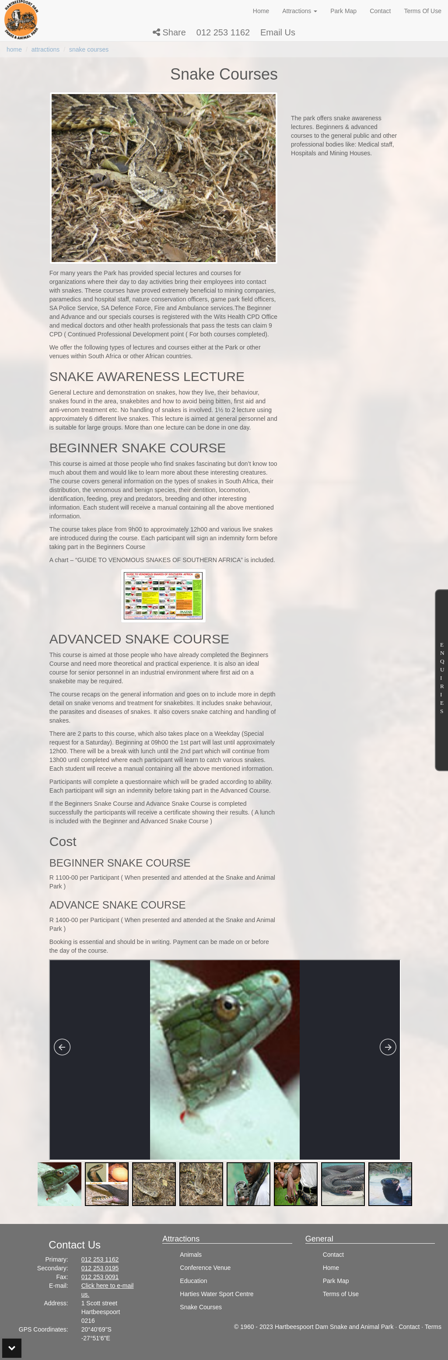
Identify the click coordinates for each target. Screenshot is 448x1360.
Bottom (11, 1348)
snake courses (88, 49)
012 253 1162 (223, 32)
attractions (46, 49)
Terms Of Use (422, 10)
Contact (380, 10)
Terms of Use (341, 1293)
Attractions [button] (299, 10)
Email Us (277, 32)
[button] (169, 32)
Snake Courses (201, 1307)
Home (261, 10)
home (14, 49)
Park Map (343, 10)
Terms (433, 1326)
